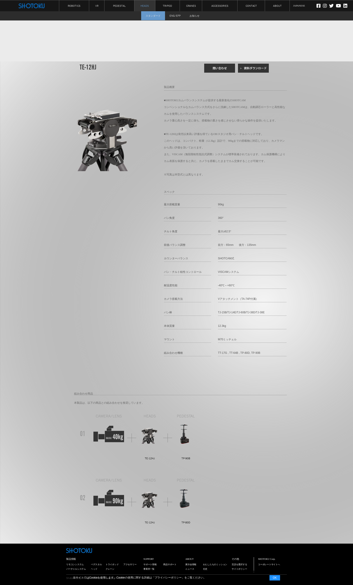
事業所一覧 (148, 569)
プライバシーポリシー (168, 577)
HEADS (144, 6)
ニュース (189, 569)
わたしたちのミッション (215, 564)
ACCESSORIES (219, 5)
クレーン (110, 569)
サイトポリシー (239, 569)
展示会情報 (190, 564)
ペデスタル (96, 564)
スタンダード (153, 16)
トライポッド (112, 564)
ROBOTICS (74, 5)
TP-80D (185, 522)
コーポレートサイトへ (269, 564)
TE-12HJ (150, 458)
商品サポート (169, 564)
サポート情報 (150, 564)
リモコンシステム (75, 564)
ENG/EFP (175, 16)
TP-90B (185, 458)
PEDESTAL (119, 5)
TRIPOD (167, 5)
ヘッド (94, 569)
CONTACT (251, 5)
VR (96, 5)
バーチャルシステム (76, 569)
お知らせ (194, 16)
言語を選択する (239, 564)
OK (275, 577)
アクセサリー (130, 564)
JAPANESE (299, 5)
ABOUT (277, 5)
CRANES (191, 5)
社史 (205, 569)
